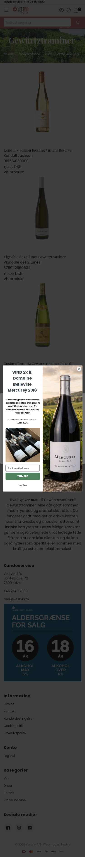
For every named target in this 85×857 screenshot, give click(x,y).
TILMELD (22, 476)
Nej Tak (22, 485)
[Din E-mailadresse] (22, 468)
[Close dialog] (79, 368)
